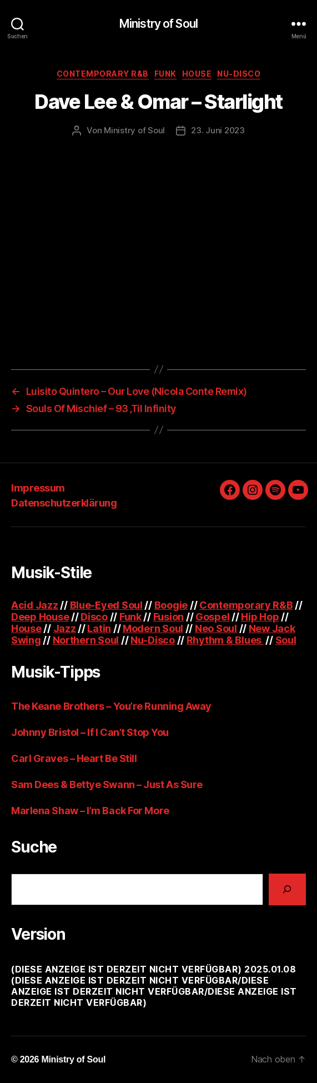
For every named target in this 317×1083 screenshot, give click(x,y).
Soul (285, 640)
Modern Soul (153, 628)
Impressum (38, 488)
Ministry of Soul (158, 23)
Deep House (40, 617)
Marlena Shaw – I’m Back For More (90, 810)
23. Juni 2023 (218, 130)
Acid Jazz (34, 605)
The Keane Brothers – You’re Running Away (111, 706)
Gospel (212, 617)
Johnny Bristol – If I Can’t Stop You (90, 732)
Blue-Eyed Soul (106, 605)
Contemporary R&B (103, 73)
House (197, 73)
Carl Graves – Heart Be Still (74, 758)
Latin (99, 628)
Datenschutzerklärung (64, 503)
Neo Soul (216, 628)
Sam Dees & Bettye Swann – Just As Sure (107, 784)
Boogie (171, 605)
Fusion (168, 617)
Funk (165, 73)
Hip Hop (260, 617)
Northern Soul (86, 640)
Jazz (64, 628)
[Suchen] (287, 889)
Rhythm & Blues (225, 640)
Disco (94, 617)
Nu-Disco (238, 73)
